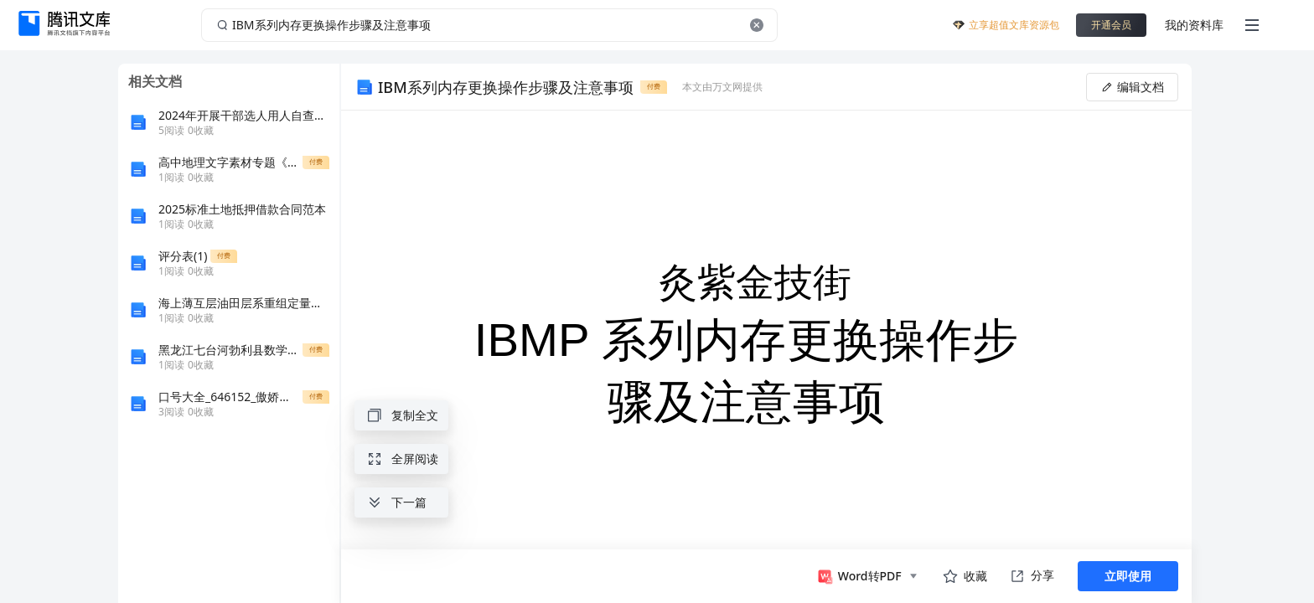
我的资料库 (1194, 25)
